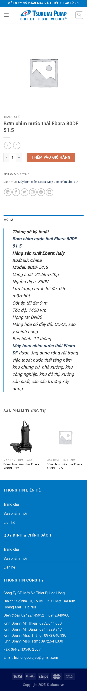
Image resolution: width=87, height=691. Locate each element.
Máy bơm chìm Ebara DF (63, 181)
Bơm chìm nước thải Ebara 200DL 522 (21, 466)
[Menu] (6, 15)
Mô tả (8, 220)
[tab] (43, 220)
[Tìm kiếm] (79, 15)
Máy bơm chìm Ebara (32, 181)
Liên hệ (9, 522)
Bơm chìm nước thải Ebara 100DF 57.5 (64, 466)
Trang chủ (11, 117)
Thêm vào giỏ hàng (51, 157)
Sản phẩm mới (15, 513)
